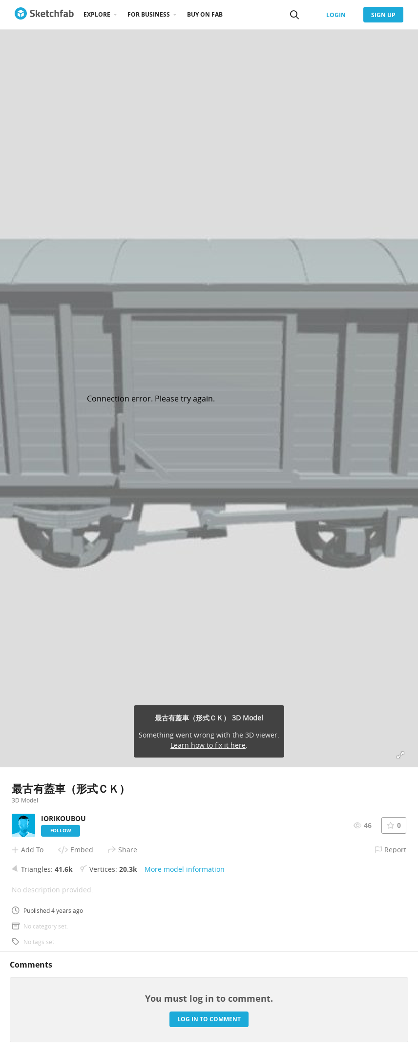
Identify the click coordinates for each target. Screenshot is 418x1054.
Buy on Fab (205, 14)
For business (148, 14)
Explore (97, 14)
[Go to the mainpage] (44, 14)
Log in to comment (209, 1019)
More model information (185, 869)
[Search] (294, 14)
